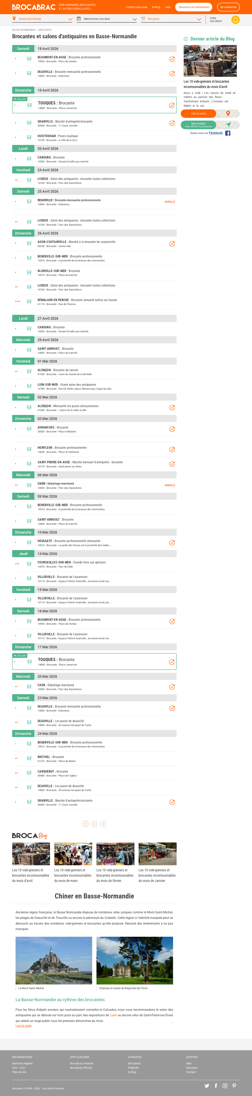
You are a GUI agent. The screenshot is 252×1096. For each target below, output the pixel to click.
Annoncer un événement (194, 7)
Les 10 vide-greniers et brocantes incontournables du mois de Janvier (157, 875)
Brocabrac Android (81, 1063)
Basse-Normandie (24, 30)
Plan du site (19, 1072)
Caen (113, 1015)
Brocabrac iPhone (81, 1067)
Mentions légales (22, 1063)
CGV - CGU (18, 1067)
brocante (45, 30)
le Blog (156, 7)
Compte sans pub (136, 7)
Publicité (133, 1067)
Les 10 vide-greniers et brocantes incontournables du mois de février (114, 875)
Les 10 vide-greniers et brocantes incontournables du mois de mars (72, 875)
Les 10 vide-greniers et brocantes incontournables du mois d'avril (206, 84)
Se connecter (228, 7)
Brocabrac (134, 1063)
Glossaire (191, 1067)
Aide (167, 7)
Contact (191, 1072)
